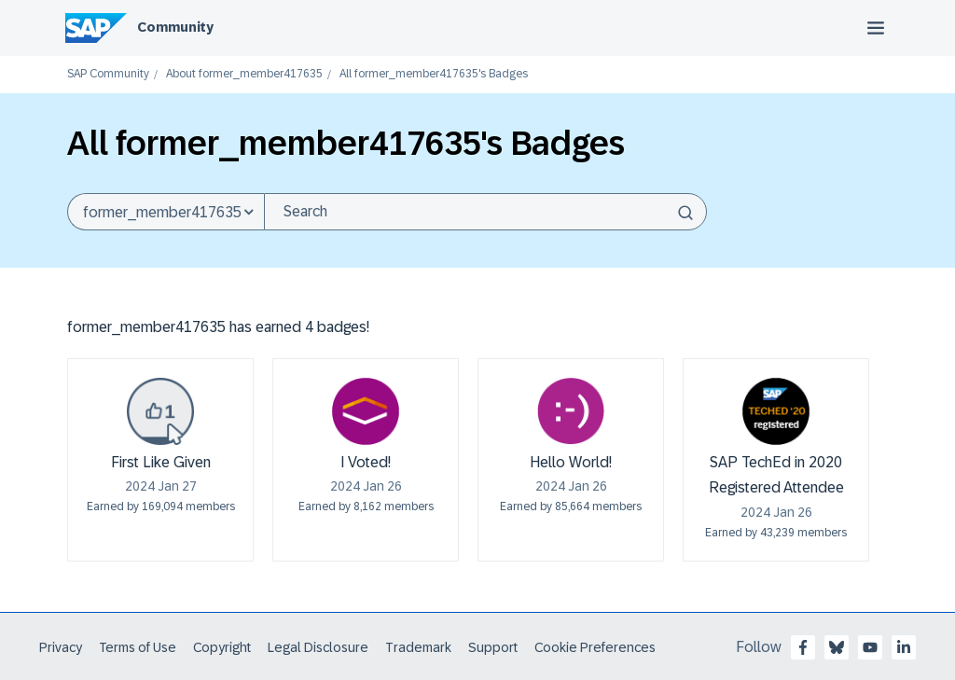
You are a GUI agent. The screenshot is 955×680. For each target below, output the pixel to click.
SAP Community (108, 74)
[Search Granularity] (165, 211)
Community (175, 27)
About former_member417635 (244, 74)
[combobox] (485, 211)
